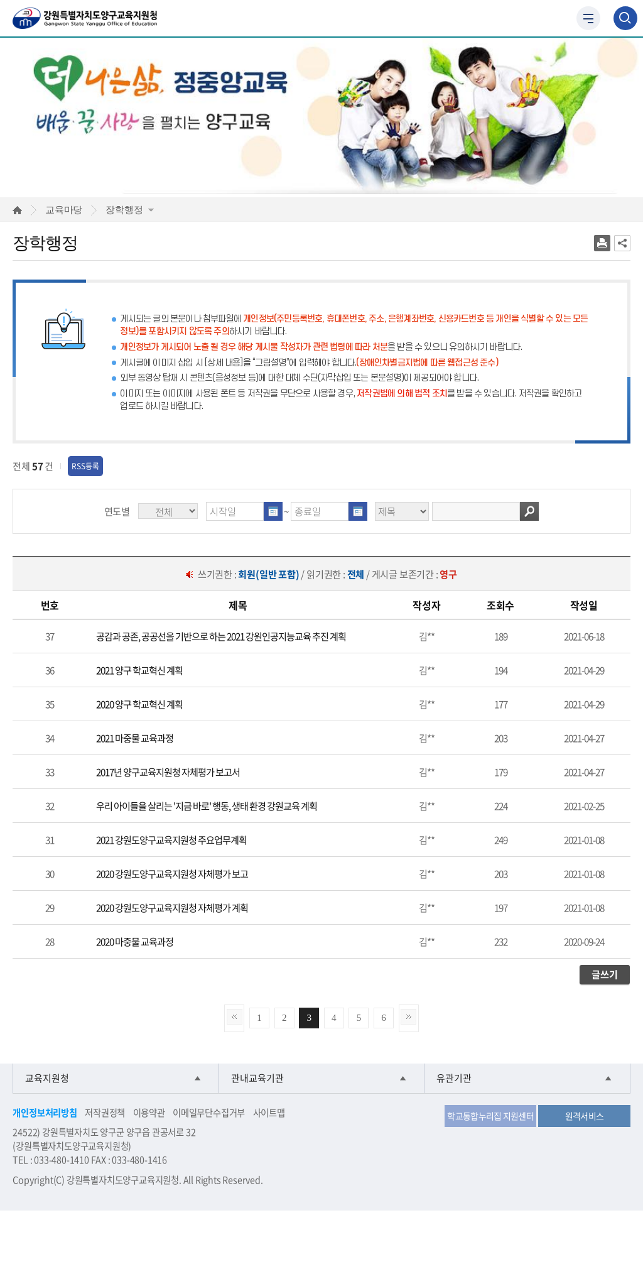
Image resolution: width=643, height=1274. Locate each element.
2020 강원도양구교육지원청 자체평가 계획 (172, 907)
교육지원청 (47, 1078)
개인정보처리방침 (45, 1112)
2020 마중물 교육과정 (134, 941)
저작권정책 (105, 1112)
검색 (529, 511)
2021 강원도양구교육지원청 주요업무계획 (171, 839)
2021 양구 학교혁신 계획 (139, 670)
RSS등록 (85, 466)
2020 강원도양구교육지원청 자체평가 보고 (172, 873)
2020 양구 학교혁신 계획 (139, 704)
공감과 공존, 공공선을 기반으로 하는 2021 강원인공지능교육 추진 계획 (221, 636)
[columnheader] (50, 605)
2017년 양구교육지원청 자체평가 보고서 (168, 772)
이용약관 (149, 1112)
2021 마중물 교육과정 (134, 738)
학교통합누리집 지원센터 (490, 1115)
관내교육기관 (257, 1078)
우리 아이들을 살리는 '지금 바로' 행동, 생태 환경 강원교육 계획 (206, 805)
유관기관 (454, 1078)
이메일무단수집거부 (209, 1112)
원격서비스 (584, 1115)
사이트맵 (269, 1112)
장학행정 (129, 209)
